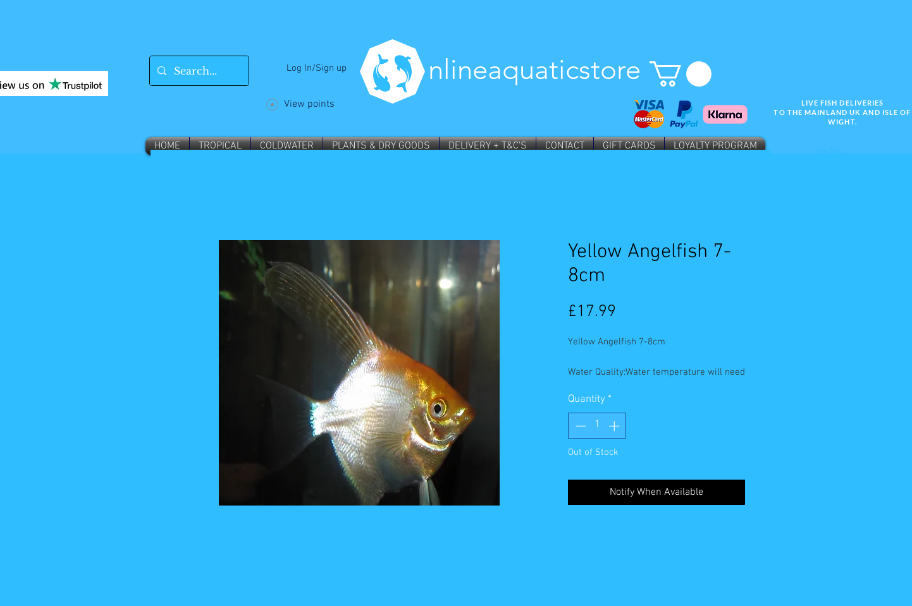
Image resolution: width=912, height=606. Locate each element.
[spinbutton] (597, 426)
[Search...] (198, 70)
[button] (681, 74)
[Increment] (615, 426)
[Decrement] (579, 426)
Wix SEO (828, 151)
